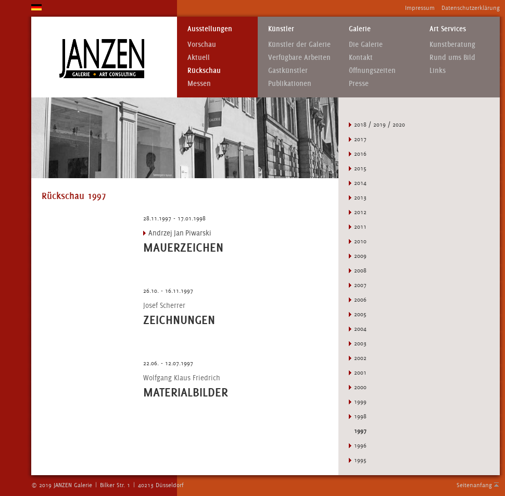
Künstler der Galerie (299, 44)
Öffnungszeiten (372, 70)
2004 (360, 328)
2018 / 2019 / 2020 (379, 124)
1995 (360, 460)
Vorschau (201, 44)
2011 (360, 226)
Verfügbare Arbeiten (299, 57)
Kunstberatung (452, 44)
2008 (360, 270)
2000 (360, 387)
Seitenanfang (474, 485)
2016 (360, 153)
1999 (360, 401)
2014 (360, 183)
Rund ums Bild (452, 57)
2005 (360, 314)
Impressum (420, 7)
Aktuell (198, 57)
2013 (360, 197)
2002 (360, 358)
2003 (360, 343)
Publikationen (289, 83)
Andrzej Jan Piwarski (179, 233)
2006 (360, 299)
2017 (360, 139)
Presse (359, 83)
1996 (360, 445)
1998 (360, 416)
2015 (360, 168)
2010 (360, 241)
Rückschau (204, 70)
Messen (199, 83)
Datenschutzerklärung (470, 7)
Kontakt (361, 57)
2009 (360, 255)
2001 (360, 372)
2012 (360, 212)
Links (438, 70)
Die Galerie (366, 44)
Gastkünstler (288, 70)
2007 (360, 285)
